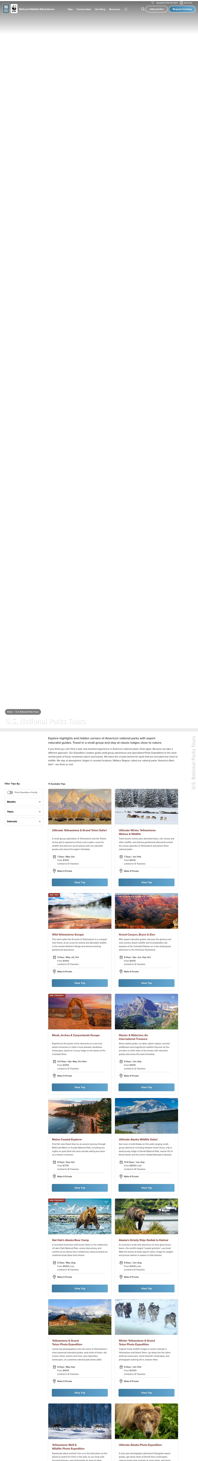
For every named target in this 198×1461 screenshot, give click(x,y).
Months (11, 800)
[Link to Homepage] (28, 9)
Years (10, 810)
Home (10, 710)
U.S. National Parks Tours (27, 710)
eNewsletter (157, 9)
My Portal (186, 3)
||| (126, 9)
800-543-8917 (167, 2)
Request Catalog (182, 9)
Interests (12, 820)
